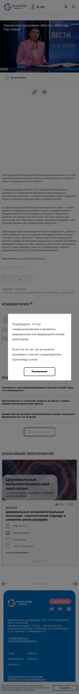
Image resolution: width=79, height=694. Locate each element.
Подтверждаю (39, 371)
